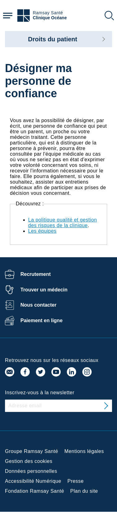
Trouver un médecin (43, 289)
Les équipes (42, 231)
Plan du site (84, 491)
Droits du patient (52, 39)
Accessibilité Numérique (33, 481)
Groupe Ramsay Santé (31, 451)
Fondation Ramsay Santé (34, 491)
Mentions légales (84, 451)
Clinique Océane (50, 18)
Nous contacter (38, 305)
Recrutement (35, 274)
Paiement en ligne (41, 320)
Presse (75, 481)
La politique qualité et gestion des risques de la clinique (62, 222)
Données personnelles (31, 471)
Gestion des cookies (28, 461)
